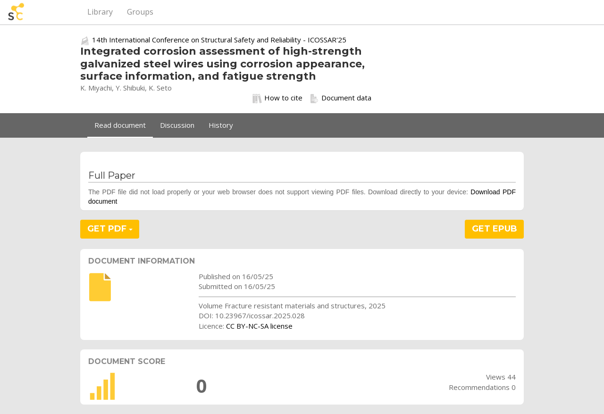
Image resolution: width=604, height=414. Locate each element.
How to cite (277, 98)
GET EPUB (494, 229)
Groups (140, 12)
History (221, 125)
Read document (120, 125)
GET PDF (110, 229)
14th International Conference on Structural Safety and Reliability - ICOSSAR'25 (219, 39)
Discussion (177, 125)
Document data (340, 98)
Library (100, 12)
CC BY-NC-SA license (259, 326)
